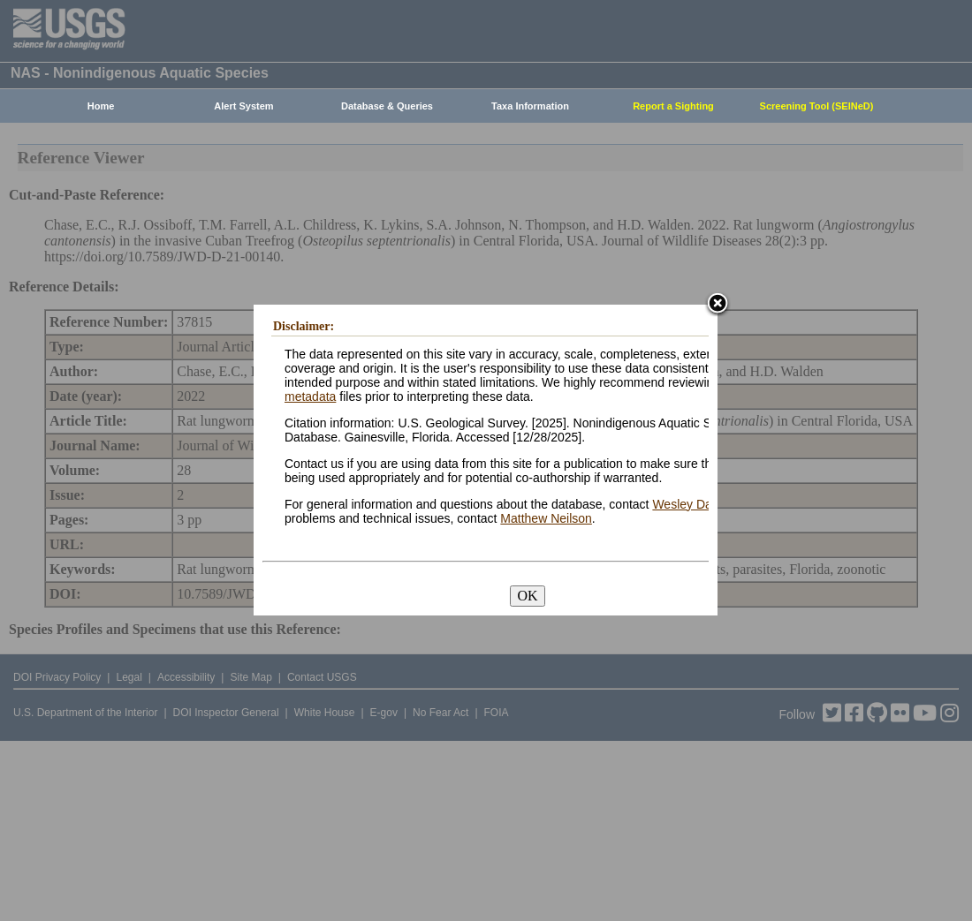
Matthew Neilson (546, 518)
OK (527, 595)
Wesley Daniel (691, 504)
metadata (310, 396)
